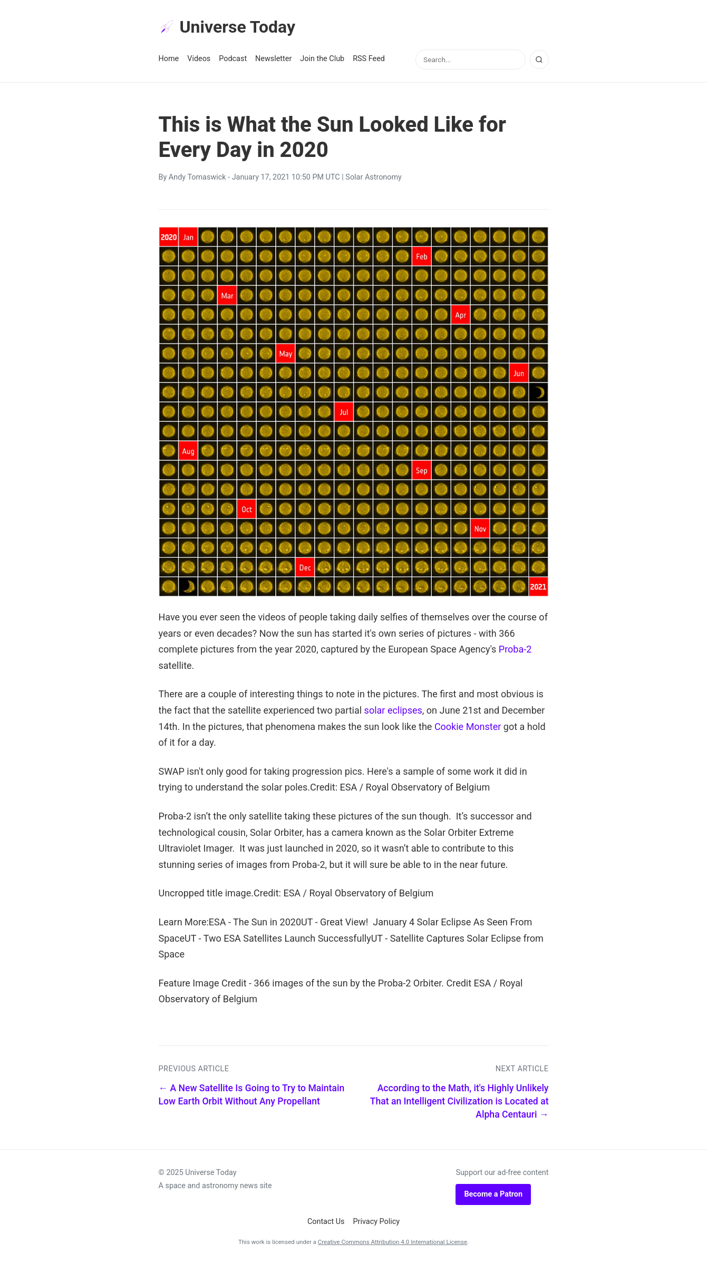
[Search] (539, 59)
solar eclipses (393, 710)
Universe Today (227, 27)
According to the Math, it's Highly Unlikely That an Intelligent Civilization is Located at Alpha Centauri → (459, 1101)
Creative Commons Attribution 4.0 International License (392, 1242)
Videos (198, 58)
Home (169, 58)
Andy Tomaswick (197, 177)
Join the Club (322, 58)
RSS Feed (369, 58)
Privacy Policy (376, 1221)
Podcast (233, 58)
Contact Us (326, 1221)
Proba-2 (515, 649)
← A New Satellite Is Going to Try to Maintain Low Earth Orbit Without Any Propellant (252, 1095)
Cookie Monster (467, 726)
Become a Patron (493, 1194)
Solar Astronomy (373, 177)
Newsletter (273, 58)
